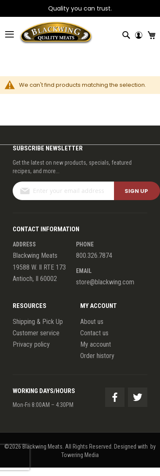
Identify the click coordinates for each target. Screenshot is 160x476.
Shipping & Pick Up (38, 322)
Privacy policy (31, 344)
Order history (97, 356)
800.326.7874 (94, 255)
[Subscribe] (137, 191)
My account (95, 344)
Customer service (36, 333)
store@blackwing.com (105, 282)
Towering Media (80, 455)
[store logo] (46, 34)
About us (91, 322)
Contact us (94, 333)
